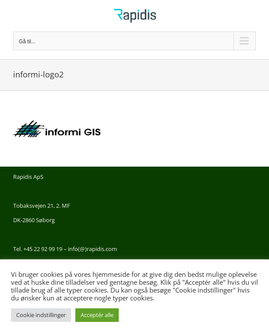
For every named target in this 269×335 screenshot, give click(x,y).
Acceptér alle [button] (97, 315)
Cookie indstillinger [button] (41, 315)
